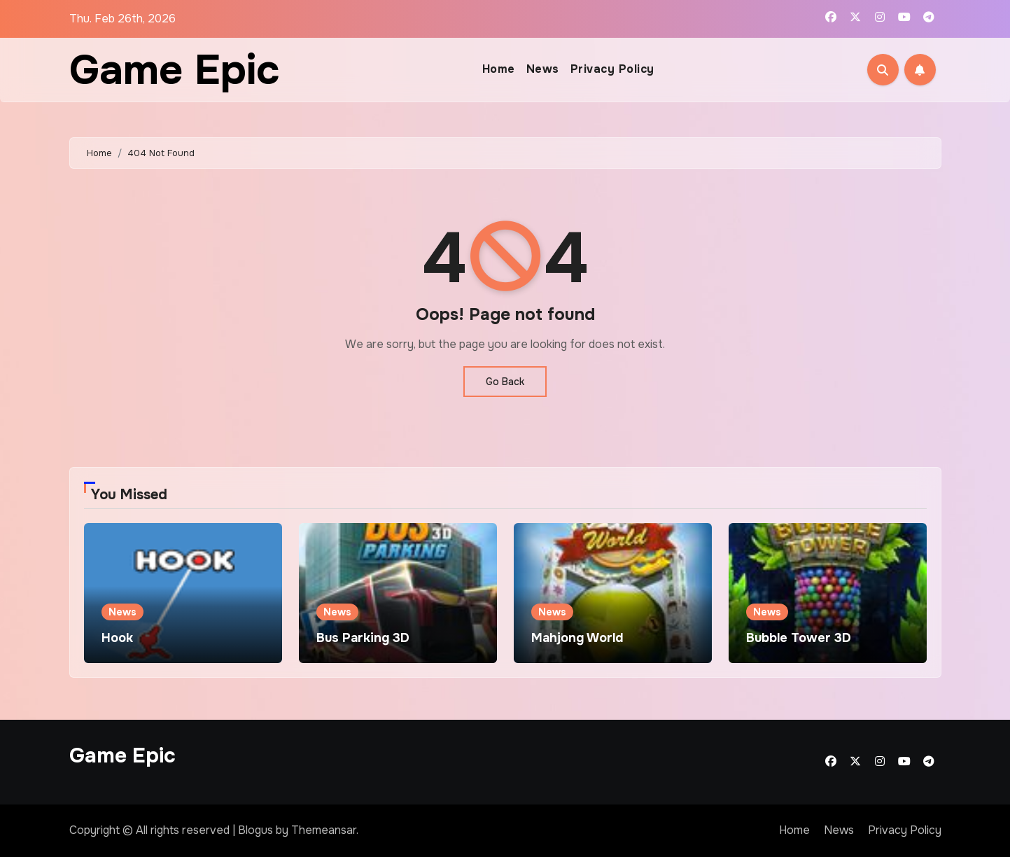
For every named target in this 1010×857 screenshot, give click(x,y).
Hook (117, 638)
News (542, 69)
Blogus (255, 830)
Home (498, 69)
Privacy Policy (612, 69)
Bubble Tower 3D (798, 638)
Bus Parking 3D (362, 638)
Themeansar (323, 830)
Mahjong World (577, 638)
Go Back (505, 381)
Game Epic (174, 70)
